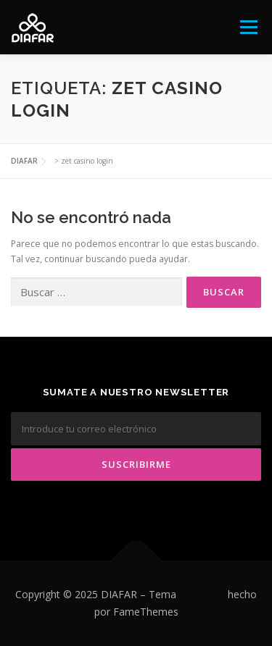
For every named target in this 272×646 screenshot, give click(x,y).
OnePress (202, 594)
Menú (248, 27)
